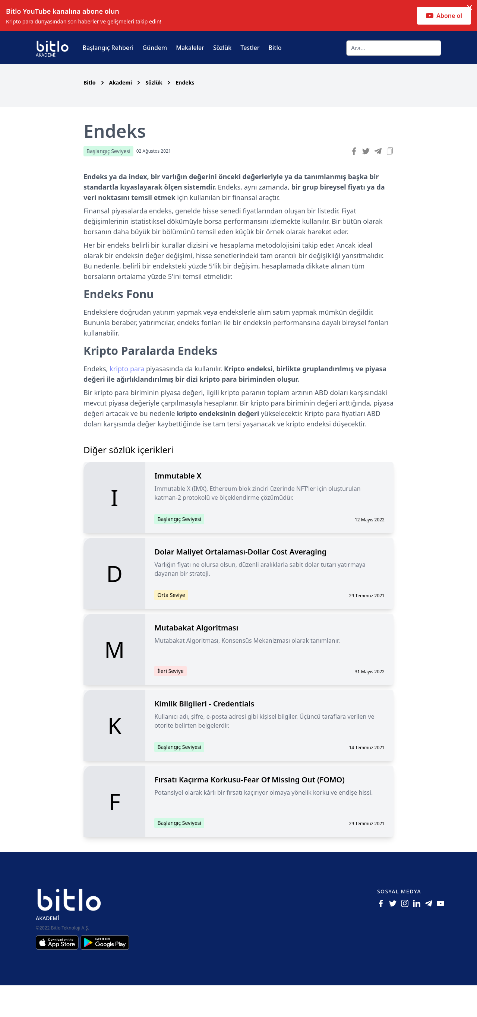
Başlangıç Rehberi (108, 48)
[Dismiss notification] (469, 7)
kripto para (127, 400)
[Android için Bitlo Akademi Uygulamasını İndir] (104, 974)
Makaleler (190, 48)
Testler (249, 48)
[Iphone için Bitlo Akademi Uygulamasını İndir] (58, 974)
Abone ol (444, 16)
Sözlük (222, 48)
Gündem (154, 48)
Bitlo (275, 48)
